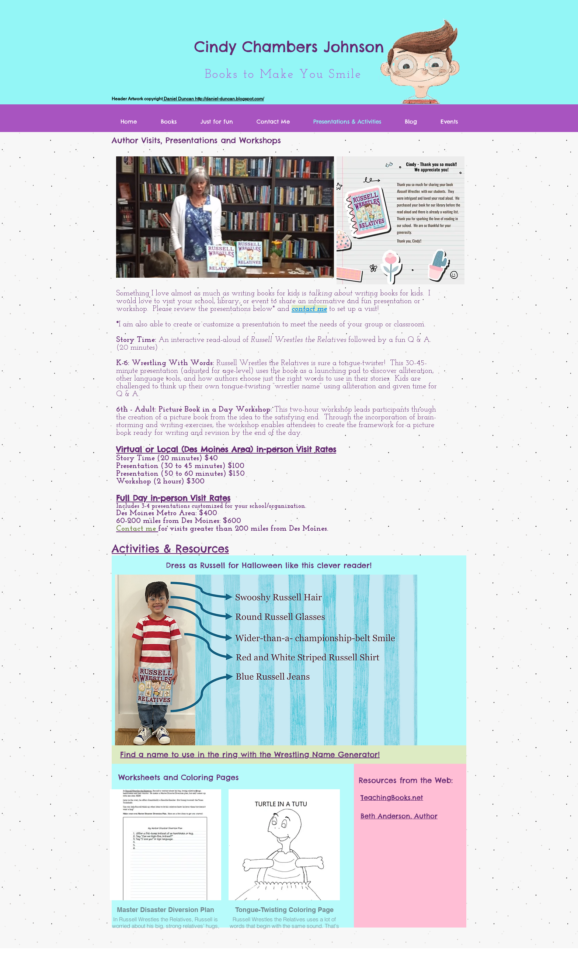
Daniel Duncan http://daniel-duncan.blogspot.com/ (213, 98)
